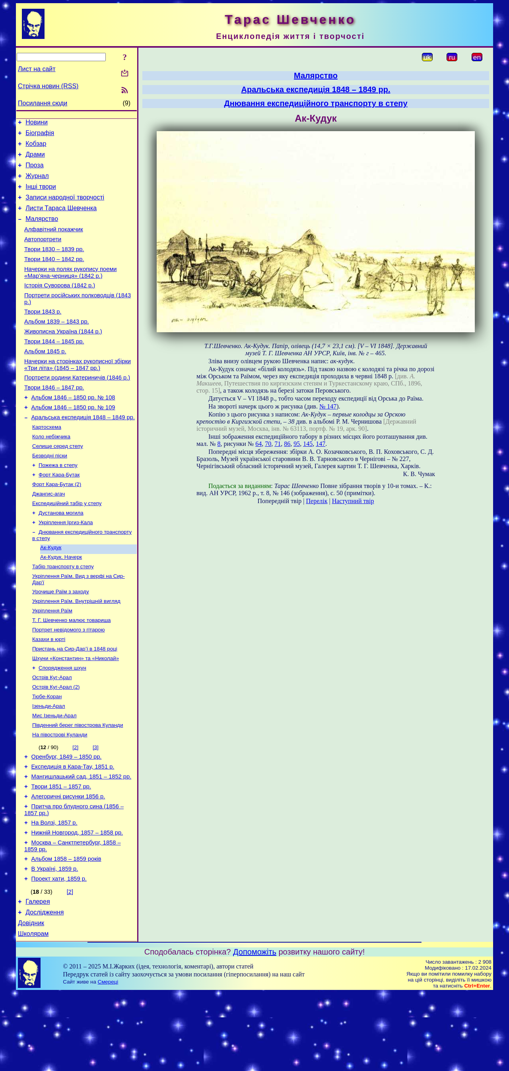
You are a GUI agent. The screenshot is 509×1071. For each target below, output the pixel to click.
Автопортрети (42, 253)
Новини (36, 123)
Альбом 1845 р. (45, 377)
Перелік (317, 501)
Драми (35, 159)
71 (277, 443)
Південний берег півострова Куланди (77, 783)
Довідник (31, 999)
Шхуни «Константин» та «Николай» (75, 711)
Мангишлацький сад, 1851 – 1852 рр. (81, 839)
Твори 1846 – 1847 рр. (54, 417)
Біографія (39, 135)
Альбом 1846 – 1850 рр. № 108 (73, 428)
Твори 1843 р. (42, 333)
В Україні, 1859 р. (54, 940)
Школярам (33, 1011)
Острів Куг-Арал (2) (56, 742)
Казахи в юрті (48, 690)
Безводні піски (49, 492)
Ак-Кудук (50, 591)
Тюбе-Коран (47, 752)
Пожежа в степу (58, 502)
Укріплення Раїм (52, 659)
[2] (75, 806)
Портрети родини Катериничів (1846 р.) (77, 406)
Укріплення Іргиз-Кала (66, 564)
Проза (34, 171)
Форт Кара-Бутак (59, 513)
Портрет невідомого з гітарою (68, 680)
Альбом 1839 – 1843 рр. (56, 344)
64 (258, 443)
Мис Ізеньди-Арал (54, 773)
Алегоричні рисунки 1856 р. (68, 861)
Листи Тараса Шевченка (61, 218)
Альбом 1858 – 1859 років (66, 929)
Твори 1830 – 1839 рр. (54, 264)
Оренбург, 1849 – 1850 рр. (66, 816)
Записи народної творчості (64, 206)
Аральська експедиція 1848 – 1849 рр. (83, 450)
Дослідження (44, 987)
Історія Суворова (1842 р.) (59, 304)
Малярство (41, 230)
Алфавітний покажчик (53, 242)
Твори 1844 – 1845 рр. (54, 366)
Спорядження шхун (62, 721)
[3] (96, 806)
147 (320, 443)
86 (287, 443)
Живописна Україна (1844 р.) (63, 355)
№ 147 (327, 406)
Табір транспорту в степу (63, 612)
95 (296, 443)
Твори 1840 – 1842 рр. (54, 276)
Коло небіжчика (51, 471)
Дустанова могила (61, 554)
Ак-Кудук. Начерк (61, 601)
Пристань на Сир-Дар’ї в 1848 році (74, 700)
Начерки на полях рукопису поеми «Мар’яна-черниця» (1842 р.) (70, 290)
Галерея (37, 975)
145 (308, 443)
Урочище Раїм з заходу (60, 638)
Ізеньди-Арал (48, 762)
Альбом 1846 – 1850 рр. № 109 (73, 439)
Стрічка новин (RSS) (48, 86)
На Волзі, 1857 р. (54, 890)
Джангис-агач (48, 533)
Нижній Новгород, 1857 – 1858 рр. (77, 901)
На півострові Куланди (59, 793)
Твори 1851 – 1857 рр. (61, 850)
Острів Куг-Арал (52, 731)
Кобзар (35, 147)
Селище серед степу (57, 482)
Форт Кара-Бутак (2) (56, 523)
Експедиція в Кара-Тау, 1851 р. (73, 828)
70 (268, 443)
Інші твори (40, 195)
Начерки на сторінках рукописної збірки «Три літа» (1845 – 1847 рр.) (77, 392)
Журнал (37, 183)
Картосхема (46, 461)
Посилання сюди (42, 103)
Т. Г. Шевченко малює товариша (71, 669)
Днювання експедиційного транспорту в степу (315, 103)
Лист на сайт (37, 69)
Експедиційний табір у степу (66, 544)
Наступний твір (353, 501)
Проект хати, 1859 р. (59, 952)
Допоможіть (254, 1029)
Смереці (108, 1060)
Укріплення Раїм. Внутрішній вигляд (76, 649)
